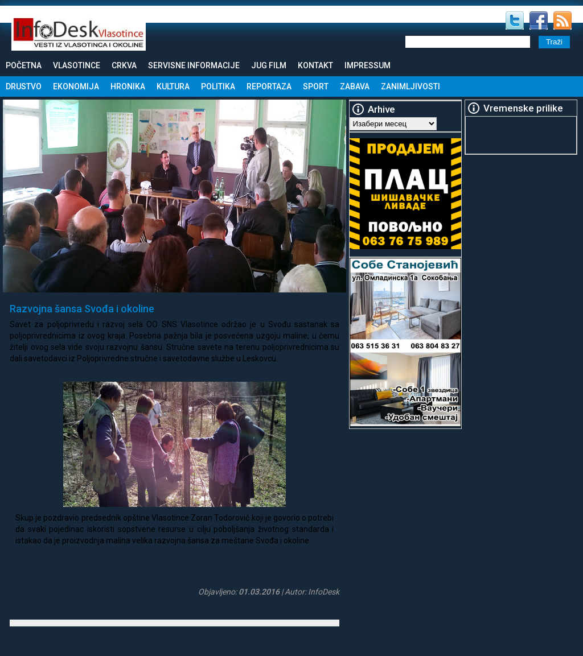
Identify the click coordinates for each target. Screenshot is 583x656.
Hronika (127, 86)
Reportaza (269, 86)
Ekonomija (76, 86)
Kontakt (315, 65)
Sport (316, 86)
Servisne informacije (194, 65)
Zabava (354, 86)
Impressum (367, 65)
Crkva (124, 65)
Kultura (173, 86)
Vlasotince (76, 65)
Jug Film (268, 65)
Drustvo (24, 86)
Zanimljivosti (410, 86)
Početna (24, 65)
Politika (218, 86)
